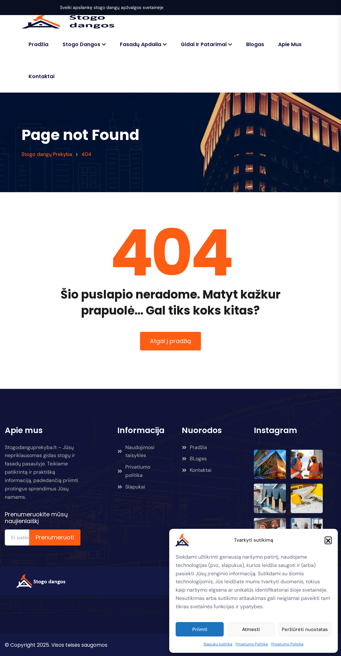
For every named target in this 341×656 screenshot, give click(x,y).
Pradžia (38, 44)
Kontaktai (41, 76)
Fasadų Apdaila (140, 44)
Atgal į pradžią (170, 341)
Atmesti (251, 629)
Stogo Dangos (81, 44)
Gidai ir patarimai (204, 44)
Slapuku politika (218, 644)
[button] (328, 540)
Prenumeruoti (55, 537)
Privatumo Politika (252, 644)
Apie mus (290, 44)
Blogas (255, 44)
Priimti (199, 629)
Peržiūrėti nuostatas (305, 629)
